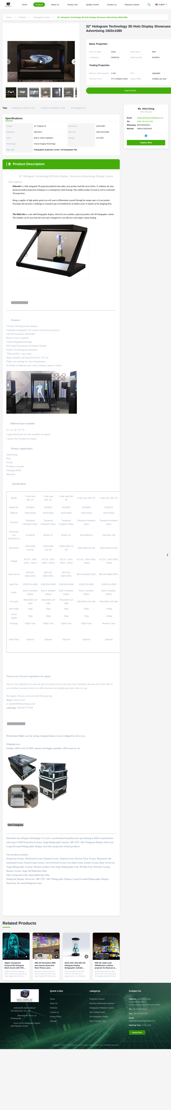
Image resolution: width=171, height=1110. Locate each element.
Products (39, 4)
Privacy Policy (55, 1017)
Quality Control (92, 4)
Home (24, 4)
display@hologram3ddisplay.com (150, 118)
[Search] (149, 4)
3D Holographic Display (99, 1017)
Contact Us (111, 4)
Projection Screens (97, 999)
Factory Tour (72, 4)
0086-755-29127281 (145, 121)
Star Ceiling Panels (97, 1012)
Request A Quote (132, 4)
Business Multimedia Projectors (102, 1003)
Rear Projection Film (98, 1021)
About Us (55, 4)
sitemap (53, 1021)
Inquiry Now (146, 142)
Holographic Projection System (102, 1008)
